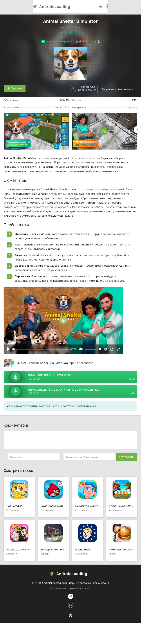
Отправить (14, 455)
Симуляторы (73, 27)
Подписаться (123, 87)
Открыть (132, 105)
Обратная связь (57, 586)
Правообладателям (79, 586)
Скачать (14, 87)
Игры (61, 27)
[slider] (40, 347)
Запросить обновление (48, 87)
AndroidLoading (25, 6)
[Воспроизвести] (8, 347)
